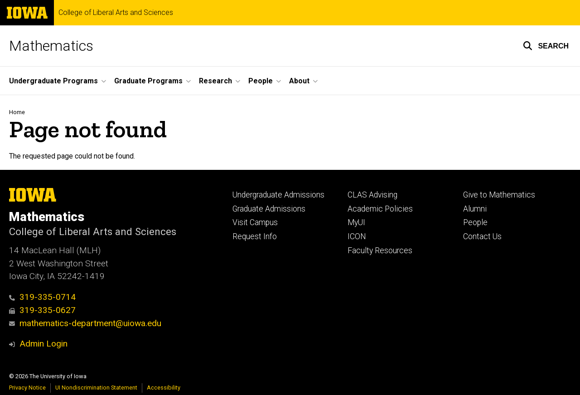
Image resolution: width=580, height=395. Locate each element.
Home (17, 112)
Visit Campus (255, 222)
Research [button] (215, 81)
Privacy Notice (27, 387)
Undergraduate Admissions (278, 194)
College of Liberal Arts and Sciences (115, 13)
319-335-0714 (42, 297)
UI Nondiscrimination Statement (96, 387)
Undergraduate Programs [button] (53, 81)
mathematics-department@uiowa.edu (85, 323)
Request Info (254, 236)
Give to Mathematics (499, 194)
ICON (357, 236)
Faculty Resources (380, 250)
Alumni (475, 208)
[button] (546, 45)
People (475, 222)
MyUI (356, 222)
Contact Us (482, 236)
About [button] (299, 81)
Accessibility (163, 387)
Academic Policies (380, 208)
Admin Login (43, 343)
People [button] (260, 81)
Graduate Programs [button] (148, 81)
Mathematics (51, 46)
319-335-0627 (42, 310)
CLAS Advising (372, 194)
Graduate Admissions (268, 208)
